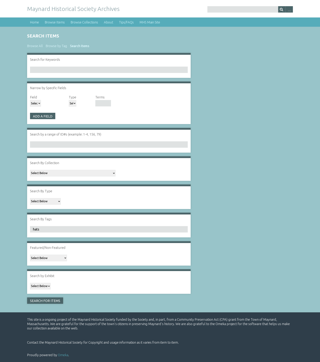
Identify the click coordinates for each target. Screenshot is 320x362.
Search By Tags (41, 219)
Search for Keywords (45, 59)
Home (34, 22)
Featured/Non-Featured (47, 247)
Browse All (35, 46)
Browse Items (55, 22)
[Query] (250, 9)
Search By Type (41, 191)
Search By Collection (44, 163)
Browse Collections (84, 22)
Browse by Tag (56, 46)
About (108, 22)
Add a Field (42, 116)
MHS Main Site (150, 22)
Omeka (63, 355)
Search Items (79, 46)
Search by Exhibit (42, 276)
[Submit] (282, 9)
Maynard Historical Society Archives (73, 8)
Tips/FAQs (126, 22)
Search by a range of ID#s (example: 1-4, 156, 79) (65, 134)
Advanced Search (289, 9)
